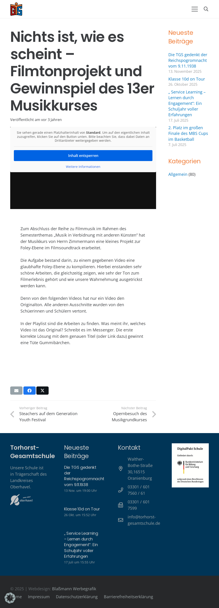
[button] (194, 9)
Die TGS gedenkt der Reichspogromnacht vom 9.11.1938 (187, 60)
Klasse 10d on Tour (186, 79)
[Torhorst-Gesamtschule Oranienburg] (16, 9)
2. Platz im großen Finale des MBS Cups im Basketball (188, 133)
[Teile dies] (29, 390)
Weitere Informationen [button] (83, 166)
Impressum (39, 596)
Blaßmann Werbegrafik (74, 588)
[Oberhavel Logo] (21, 499)
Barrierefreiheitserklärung (128, 596)
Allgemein (177, 174)
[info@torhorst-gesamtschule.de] (123, 520)
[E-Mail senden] (16, 390)
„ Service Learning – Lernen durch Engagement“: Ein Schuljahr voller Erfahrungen (187, 103)
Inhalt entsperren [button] (83, 155)
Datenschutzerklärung (77, 596)
